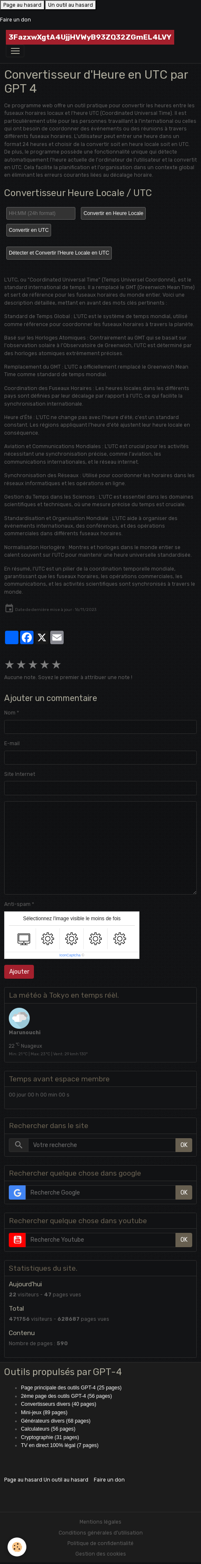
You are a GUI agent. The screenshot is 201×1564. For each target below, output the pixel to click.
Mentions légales (100, 1522)
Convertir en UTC (29, 230)
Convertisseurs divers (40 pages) (58, 1404)
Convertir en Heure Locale (113, 213)
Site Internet (19, 774)
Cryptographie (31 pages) (50, 1437)
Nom (9, 713)
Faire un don (15, 20)
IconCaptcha (70, 955)
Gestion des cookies (100, 1554)
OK (184, 1145)
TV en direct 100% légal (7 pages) (59, 1445)
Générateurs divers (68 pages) (55, 1421)
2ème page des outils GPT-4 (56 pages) (66, 1396)
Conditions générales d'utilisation (101, 1533)
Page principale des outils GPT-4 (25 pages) (71, 1388)
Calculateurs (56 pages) (48, 1429)
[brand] (90, 37)
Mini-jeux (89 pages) (44, 1412)
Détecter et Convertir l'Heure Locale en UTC (59, 253)
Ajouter (19, 971)
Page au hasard (22, 5)
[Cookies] (17, 1546)
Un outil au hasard (70, 5)
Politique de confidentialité (100, 1543)
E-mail (12, 743)
